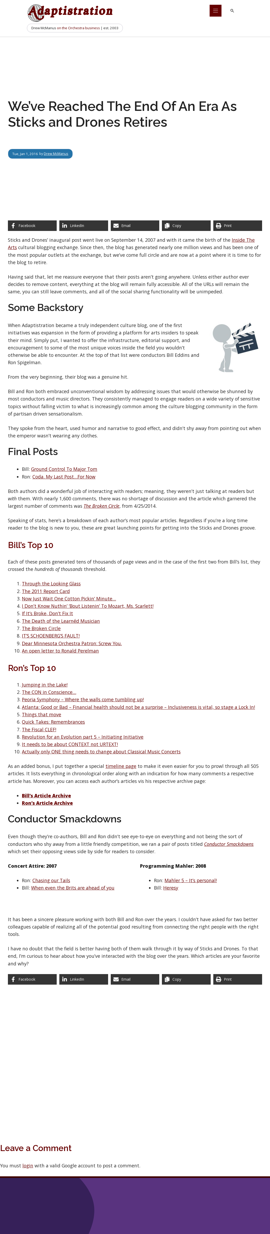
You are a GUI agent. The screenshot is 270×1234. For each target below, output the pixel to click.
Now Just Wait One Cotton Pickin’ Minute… (69, 598)
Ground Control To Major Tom (64, 469)
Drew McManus (56, 153)
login (27, 1165)
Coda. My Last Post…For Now (63, 476)
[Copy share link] (186, 225)
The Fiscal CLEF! (39, 729)
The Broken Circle (41, 628)
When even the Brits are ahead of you (72, 888)
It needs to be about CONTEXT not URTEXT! (70, 744)
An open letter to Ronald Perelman (60, 651)
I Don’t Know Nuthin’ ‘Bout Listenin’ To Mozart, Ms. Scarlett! (87, 606)
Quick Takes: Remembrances (53, 722)
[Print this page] (237, 225)
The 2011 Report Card (46, 591)
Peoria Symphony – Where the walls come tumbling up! (83, 699)
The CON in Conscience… (49, 692)
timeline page (120, 766)
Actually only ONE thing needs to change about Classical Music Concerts (101, 751)
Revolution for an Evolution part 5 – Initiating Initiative (82, 737)
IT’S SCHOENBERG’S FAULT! (51, 636)
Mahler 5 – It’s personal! (191, 880)
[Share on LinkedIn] (83, 225)
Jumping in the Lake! (45, 685)
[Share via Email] (135, 225)
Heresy (170, 888)
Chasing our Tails (51, 880)
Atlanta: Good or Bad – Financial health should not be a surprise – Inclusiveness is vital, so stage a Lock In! (138, 707)
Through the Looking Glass (51, 583)
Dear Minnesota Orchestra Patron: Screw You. (72, 643)
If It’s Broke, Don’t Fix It (47, 613)
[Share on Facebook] (32, 225)
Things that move (41, 714)
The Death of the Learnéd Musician (61, 621)
